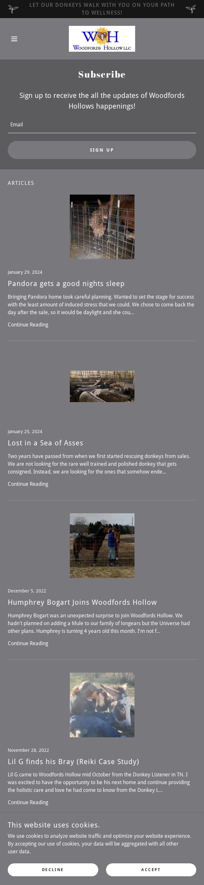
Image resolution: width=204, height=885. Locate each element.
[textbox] (102, 125)
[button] (22, 38)
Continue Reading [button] (28, 325)
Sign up (102, 150)
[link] (102, 39)
